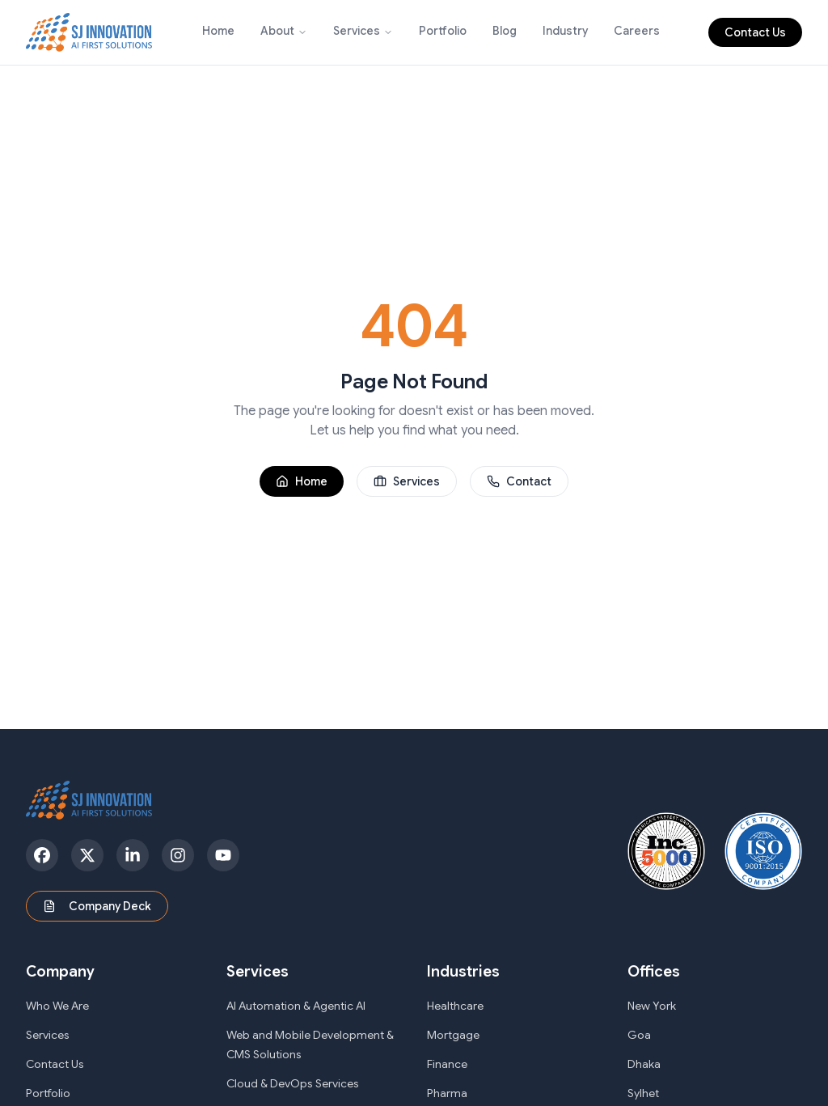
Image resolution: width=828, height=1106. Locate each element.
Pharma (447, 1093)
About (277, 30)
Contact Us (755, 32)
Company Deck (97, 906)
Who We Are (57, 1005)
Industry (565, 30)
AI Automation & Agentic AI (295, 1005)
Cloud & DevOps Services (292, 1083)
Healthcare (455, 1005)
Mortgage (453, 1035)
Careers (637, 30)
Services (356, 30)
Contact (519, 481)
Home (218, 30)
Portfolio (443, 30)
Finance (447, 1064)
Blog (504, 30)
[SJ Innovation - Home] (89, 32)
